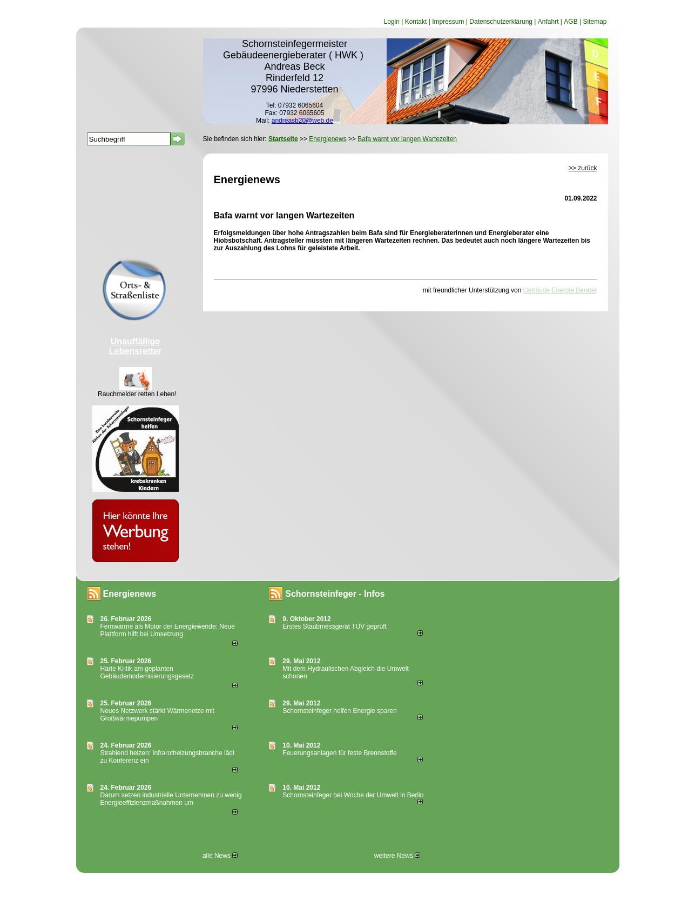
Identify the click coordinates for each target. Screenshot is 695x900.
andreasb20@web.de (302, 120)
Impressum (448, 21)
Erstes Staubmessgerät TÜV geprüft (334, 626)
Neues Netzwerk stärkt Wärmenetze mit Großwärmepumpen (157, 714)
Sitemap (594, 21)
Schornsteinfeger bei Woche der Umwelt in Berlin (352, 795)
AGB (570, 21)
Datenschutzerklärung (500, 21)
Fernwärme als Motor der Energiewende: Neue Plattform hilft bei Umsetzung (167, 630)
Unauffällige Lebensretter (135, 346)
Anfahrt (548, 21)
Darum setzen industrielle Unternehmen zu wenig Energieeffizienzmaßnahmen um (171, 798)
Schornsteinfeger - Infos (334, 593)
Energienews (130, 593)
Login (391, 21)
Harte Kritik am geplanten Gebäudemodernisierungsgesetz (147, 672)
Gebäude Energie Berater (560, 290)
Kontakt (416, 21)
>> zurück (583, 168)
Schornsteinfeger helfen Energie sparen (339, 711)
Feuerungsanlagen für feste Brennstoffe (339, 753)
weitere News (397, 855)
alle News (220, 855)
